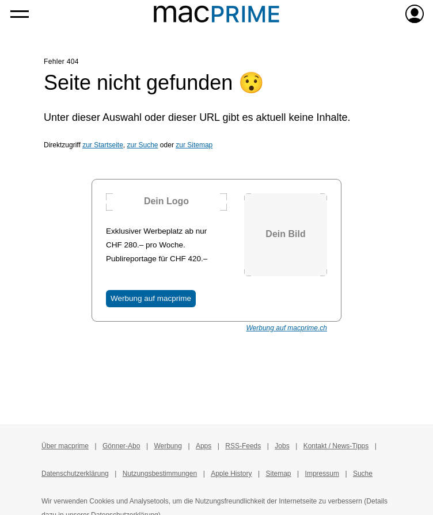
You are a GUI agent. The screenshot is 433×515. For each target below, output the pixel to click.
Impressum (322, 474)
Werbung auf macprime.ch (286, 328)
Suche (363, 474)
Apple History (231, 474)
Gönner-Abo (121, 446)
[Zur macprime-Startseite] (216, 14)
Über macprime (65, 446)
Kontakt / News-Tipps (336, 446)
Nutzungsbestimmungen (160, 474)
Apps (203, 446)
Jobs (282, 446)
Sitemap (278, 474)
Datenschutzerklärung (75, 474)
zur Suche (142, 145)
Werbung (167, 446)
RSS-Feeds (243, 446)
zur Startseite (102, 145)
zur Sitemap (194, 145)
